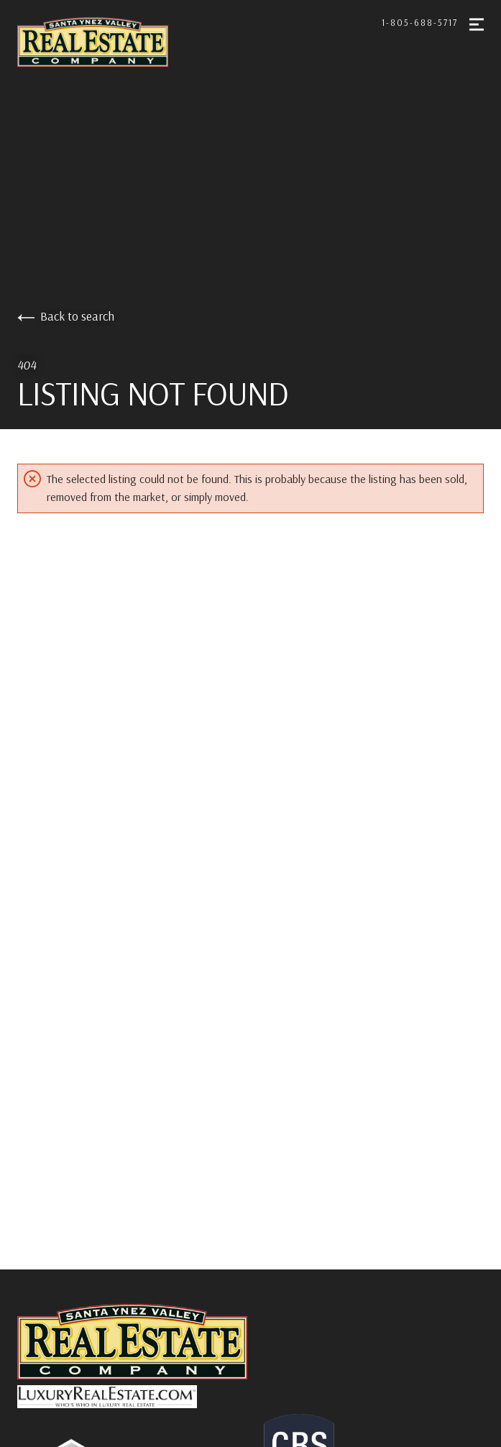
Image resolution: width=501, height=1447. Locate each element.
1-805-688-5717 (420, 22)
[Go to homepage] (107, 42)
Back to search (65, 315)
